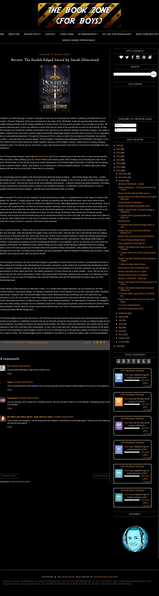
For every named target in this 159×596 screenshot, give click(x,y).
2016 (118, 149)
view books (146, 386)
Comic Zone (66, 34)
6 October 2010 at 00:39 (20, 366)
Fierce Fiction (43, 156)
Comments (120, 130)
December (123, 174)
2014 (118, 156)
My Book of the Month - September (132, 278)
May (121, 327)
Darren (127, 375)
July (120, 320)
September (123, 313)
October (122, 181)
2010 (118, 171)
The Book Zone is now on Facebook (132, 275)
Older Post (101, 476)
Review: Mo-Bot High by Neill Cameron (134, 193)
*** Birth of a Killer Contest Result (131, 264)
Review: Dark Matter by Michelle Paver (134, 206)
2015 (118, 153)
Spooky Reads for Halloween (130, 203)
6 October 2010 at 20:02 (28, 398)
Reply (9, 374)
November (123, 177)
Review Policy (32, 34)
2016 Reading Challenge (132, 394)
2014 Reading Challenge (132, 442)
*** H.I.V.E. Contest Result (129, 305)
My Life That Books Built (117, 34)
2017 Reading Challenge (132, 370)
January (122, 342)
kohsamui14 (12, 398)
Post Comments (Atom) (20, 482)
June (121, 324)
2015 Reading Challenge (132, 418)
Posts (118, 125)
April (121, 331)
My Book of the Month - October (131, 184)
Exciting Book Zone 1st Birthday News (133, 268)
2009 (118, 346)
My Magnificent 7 (88, 34)
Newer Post (9, 476)
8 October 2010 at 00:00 (63, 417)
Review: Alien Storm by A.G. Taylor (132, 271)
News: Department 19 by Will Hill (131, 243)
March (121, 335)
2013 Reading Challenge (132, 466)
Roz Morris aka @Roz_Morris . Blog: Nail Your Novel (30, 417)
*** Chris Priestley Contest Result (131, 240)
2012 (118, 163)
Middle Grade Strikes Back (79, 40)
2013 (118, 160)
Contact (50, 34)
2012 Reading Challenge (132, 490)
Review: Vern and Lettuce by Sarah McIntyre (136, 236)
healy (9, 382)
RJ (8, 366)
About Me (13, 34)
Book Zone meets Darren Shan (130, 309)
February (122, 338)
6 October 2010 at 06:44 (23, 382)
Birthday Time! (124, 221)
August (122, 317)
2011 (118, 167)
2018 (118, 146)
